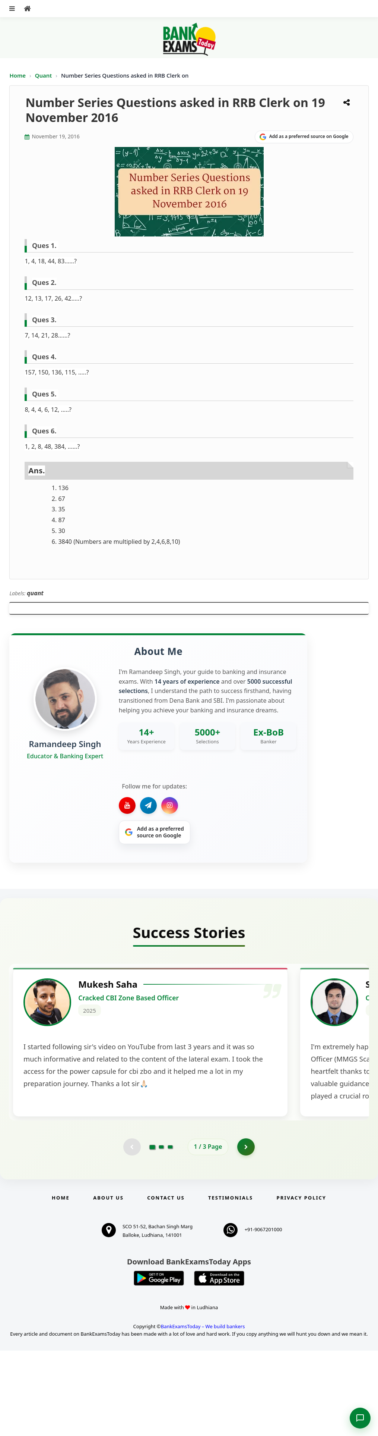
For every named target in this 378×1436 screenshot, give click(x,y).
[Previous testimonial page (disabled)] (131, 1231)
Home (17, 75)
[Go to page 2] (161, 1231)
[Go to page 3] (170, 1231)
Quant (43, 75)
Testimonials (230, 1282)
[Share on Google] (304, 137)
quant (35, 593)
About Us (108, 1282)
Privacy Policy (301, 1282)
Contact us (165, 1282)
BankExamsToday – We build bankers (203, 1411)
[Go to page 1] (152, 1231)
